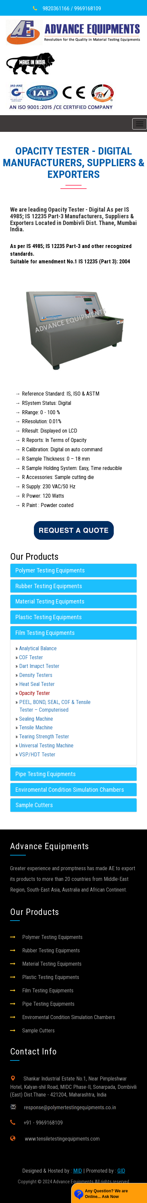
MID (77, 1171)
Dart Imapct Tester (39, 666)
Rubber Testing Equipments (48, 585)
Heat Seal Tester (37, 684)
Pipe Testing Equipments (45, 773)
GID (121, 1171)
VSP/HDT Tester (37, 754)
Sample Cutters (34, 804)
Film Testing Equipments (45, 632)
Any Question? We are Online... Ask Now (106, 1194)
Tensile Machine (36, 727)
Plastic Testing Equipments (48, 617)
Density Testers (35, 675)
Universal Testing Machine (46, 745)
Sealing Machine (36, 719)
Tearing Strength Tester (44, 736)
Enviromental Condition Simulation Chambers (69, 789)
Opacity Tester (34, 693)
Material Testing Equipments (50, 601)
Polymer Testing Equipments (50, 570)
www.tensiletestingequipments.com (61, 1139)
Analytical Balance (38, 648)
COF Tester (31, 657)
